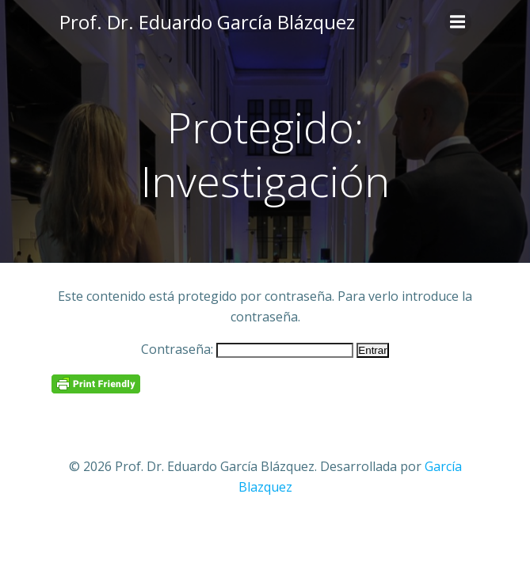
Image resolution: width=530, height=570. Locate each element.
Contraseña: (247, 349)
